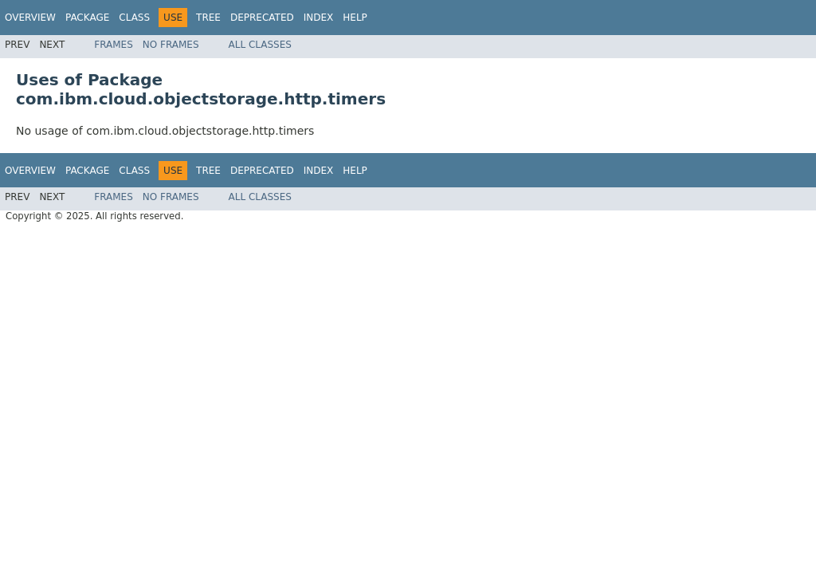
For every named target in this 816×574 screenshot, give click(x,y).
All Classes (260, 44)
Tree (208, 17)
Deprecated (262, 17)
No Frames (171, 44)
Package (87, 17)
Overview (30, 17)
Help (355, 17)
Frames (113, 44)
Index (319, 17)
